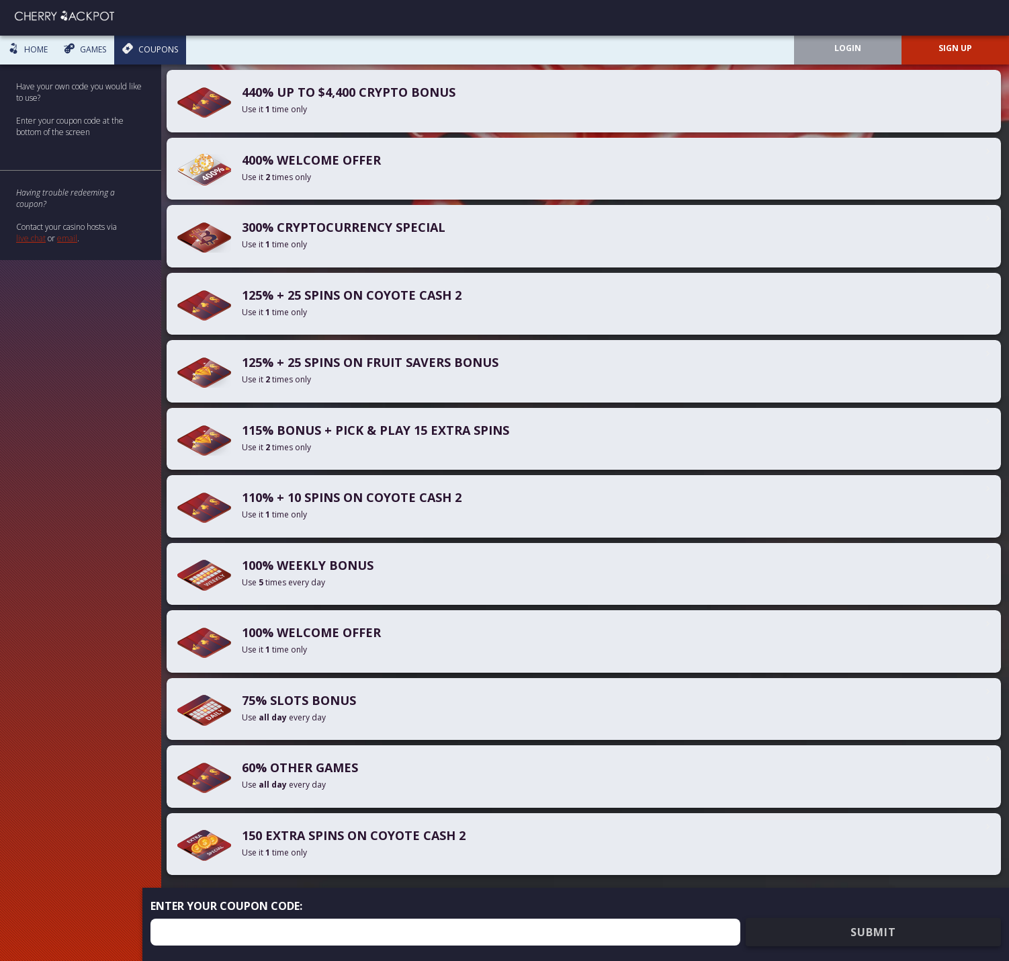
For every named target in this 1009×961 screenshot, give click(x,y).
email (67, 238)
